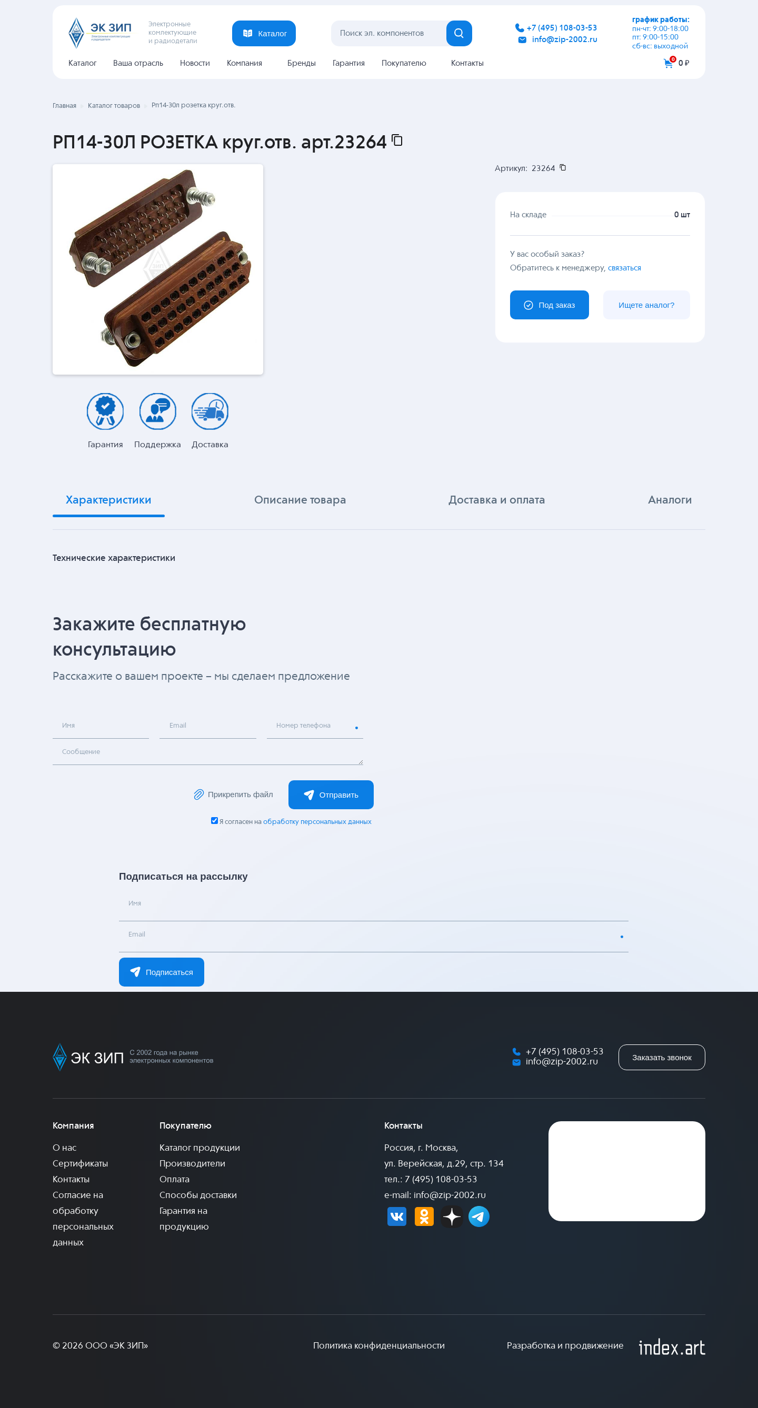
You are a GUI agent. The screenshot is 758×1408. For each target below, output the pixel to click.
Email (180, 728)
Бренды (301, 63)
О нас (64, 1148)
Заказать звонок (661, 1057)
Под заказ (549, 305)
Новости (195, 63)
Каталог (82, 63)
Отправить (331, 795)
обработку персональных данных (317, 822)
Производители (192, 1164)
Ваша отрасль (138, 63)
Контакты (467, 63)
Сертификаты (80, 1164)
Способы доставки (198, 1195)
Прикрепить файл (233, 794)
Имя (71, 728)
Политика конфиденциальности (379, 1346)
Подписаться (161, 972)
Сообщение (86, 754)
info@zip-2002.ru (564, 40)
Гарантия (349, 63)
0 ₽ (684, 63)
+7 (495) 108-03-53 (562, 28)
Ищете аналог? (646, 304)
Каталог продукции (199, 1148)
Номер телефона (309, 728)
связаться (624, 267)
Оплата (174, 1179)
